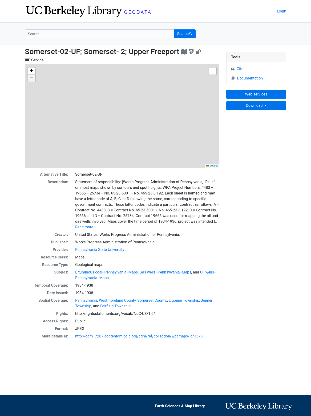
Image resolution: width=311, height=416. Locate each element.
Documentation (247, 78)
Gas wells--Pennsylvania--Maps (165, 272)
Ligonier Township (184, 300)
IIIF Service (34, 60)
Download (254, 105)
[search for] (99, 33)
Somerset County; (152, 300)
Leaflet (212, 165)
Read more (84, 227)
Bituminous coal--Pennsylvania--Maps (106, 272)
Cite (240, 69)
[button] (31, 71)
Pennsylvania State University (99, 249)
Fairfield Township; (116, 306)
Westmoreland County (117, 300)
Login (281, 11)
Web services (256, 94)
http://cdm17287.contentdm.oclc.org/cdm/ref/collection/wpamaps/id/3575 (138, 336)
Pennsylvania (86, 300)
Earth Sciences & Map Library (180, 406)
